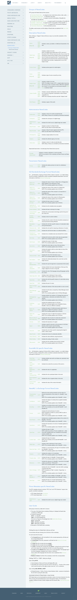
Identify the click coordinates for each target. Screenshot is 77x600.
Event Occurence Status (32, 364)
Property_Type (33, 458)
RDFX (39, 45)
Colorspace (32, 118)
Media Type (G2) (33, 276)
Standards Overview (13, 10)
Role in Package (33, 470)
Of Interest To (33, 134)
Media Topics (11, 18)
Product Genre (33, 67)
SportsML (10, 34)
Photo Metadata (12, 12)
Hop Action (32, 246)
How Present (32, 419)
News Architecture (13, 21)
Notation (31, 454)
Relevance (32, 462)
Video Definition (33, 336)
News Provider (33, 130)
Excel (39, 55)
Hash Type (32, 238)
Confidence (32, 401)
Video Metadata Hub (13, 15)
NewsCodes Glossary (13, 49)
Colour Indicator (33, 209)
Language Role (33, 271)
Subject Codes (12, 52)
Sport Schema (11, 37)
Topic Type (32, 480)
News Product (33, 126)
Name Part (32, 283)
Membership (38, 593)
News (22, 593)
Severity (31, 321)
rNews (9, 32)
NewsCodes (11, 45)
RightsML (10, 26)
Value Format (32, 334)
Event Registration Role (32, 369)
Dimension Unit (33, 228)
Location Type (33, 439)
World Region (33, 102)
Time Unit (32, 330)
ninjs (9, 29)
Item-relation (32, 259)
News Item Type (33, 449)
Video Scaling (33, 339)
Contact (63, 593)
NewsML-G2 (10, 23)
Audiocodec (32, 114)
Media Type (32, 444)
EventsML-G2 (11, 42)
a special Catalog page (45, 178)
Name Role (32, 280)
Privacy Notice (54, 593)
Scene (31, 74)
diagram (31, 45)
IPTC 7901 (10, 60)
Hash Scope (32, 242)
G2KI (39, 43)
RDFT (39, 46)
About (45, 593)
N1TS (39, 42)
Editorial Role (32, 230)
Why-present (32, 342)
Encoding (32, 407)
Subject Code (33, 83)
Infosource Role (33, 255)
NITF (8, 58)
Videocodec (32, 142)
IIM (8, 63)
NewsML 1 (10, 55)
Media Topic (32, 55)
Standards (14, 593)
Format (31, 413)
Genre (31, 43)
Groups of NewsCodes (14, 47)
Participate (29, 593)
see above (45, 493)
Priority (31, 165)
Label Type (32, 432)
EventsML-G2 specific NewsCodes (38, 21)
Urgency (31, 138)
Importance (32, 425)
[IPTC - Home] (9, 3)
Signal (31, 326)
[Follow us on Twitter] (38, 591)
